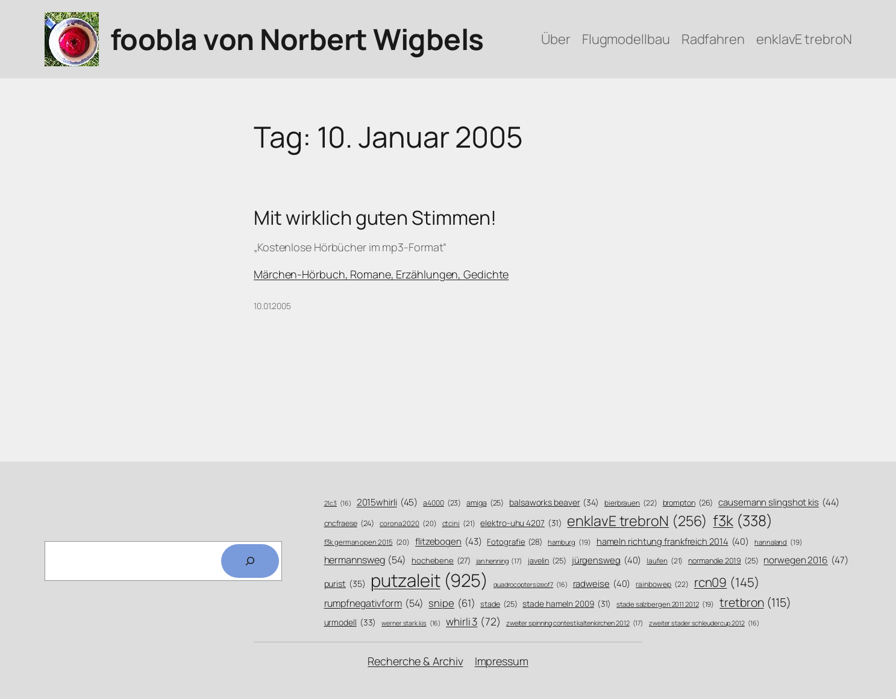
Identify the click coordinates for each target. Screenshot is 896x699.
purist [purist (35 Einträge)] (345, 584)
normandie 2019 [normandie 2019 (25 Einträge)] (723, 561)
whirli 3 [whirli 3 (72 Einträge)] (473, 621)
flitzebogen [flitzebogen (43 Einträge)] (448, 541)
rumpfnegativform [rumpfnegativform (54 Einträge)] (374, 603)
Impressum (501, 661)
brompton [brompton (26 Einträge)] (688, 503)
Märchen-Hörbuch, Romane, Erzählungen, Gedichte (381, 274)
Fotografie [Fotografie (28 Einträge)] (514, 541)
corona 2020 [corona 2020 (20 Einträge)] (408, 523)
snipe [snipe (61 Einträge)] (451, 603)
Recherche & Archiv (415, 661)
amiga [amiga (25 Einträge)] (485, 503)
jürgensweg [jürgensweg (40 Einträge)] (607, 560)
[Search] (250, 561)
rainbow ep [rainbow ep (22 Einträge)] (662, 585)
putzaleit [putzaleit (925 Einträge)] (429, 580)
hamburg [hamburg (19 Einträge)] (569, 542)
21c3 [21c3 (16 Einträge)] (337, 503)
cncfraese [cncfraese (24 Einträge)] (349, 523)
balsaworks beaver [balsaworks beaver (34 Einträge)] (554, 503)
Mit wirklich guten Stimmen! (375, 217)
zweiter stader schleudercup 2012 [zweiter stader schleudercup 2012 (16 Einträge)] (704, 623)
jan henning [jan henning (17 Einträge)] (499, 560)
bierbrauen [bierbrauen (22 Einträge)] (630, 503)
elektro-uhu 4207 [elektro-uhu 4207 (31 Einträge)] (521, 522)
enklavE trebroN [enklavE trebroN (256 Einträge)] (637, 521)
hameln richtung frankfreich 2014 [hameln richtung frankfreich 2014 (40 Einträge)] (673, 541)
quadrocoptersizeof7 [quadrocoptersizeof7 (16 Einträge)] (530, 584)
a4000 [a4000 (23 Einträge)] (442, 503)
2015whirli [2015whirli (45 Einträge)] (387, 502)
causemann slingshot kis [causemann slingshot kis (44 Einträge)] (778, 502)
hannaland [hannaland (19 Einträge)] (778, 542)
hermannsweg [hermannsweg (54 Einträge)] (365, 560)
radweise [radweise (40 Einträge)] (602, 583)
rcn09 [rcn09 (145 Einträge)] (727, 582)
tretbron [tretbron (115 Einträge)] (755, 602)
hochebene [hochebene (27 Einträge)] (441, 560)
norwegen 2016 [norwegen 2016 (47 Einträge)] (805, 560)
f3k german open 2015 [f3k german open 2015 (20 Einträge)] (367, 542)
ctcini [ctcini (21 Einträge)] (458, 524)
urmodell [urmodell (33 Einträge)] (350, 622)
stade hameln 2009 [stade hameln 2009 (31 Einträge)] (566, 603)
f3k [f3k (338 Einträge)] (742, 520)
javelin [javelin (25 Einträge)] (547, 561)
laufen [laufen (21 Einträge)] (665, 561)
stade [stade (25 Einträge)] (498, 604)
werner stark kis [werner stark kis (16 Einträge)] (410, 623)
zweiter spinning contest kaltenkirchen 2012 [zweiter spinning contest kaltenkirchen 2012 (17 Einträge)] (575, 622)
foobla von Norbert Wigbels (297, 38)
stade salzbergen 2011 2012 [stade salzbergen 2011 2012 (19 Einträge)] (665, 604)
